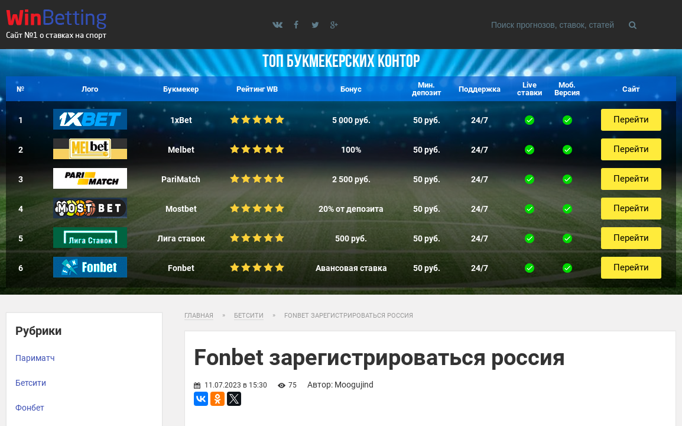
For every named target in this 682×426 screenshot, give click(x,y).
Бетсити (30, 383)
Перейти (631, 119)
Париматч (35, 358)
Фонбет (29, 407)
